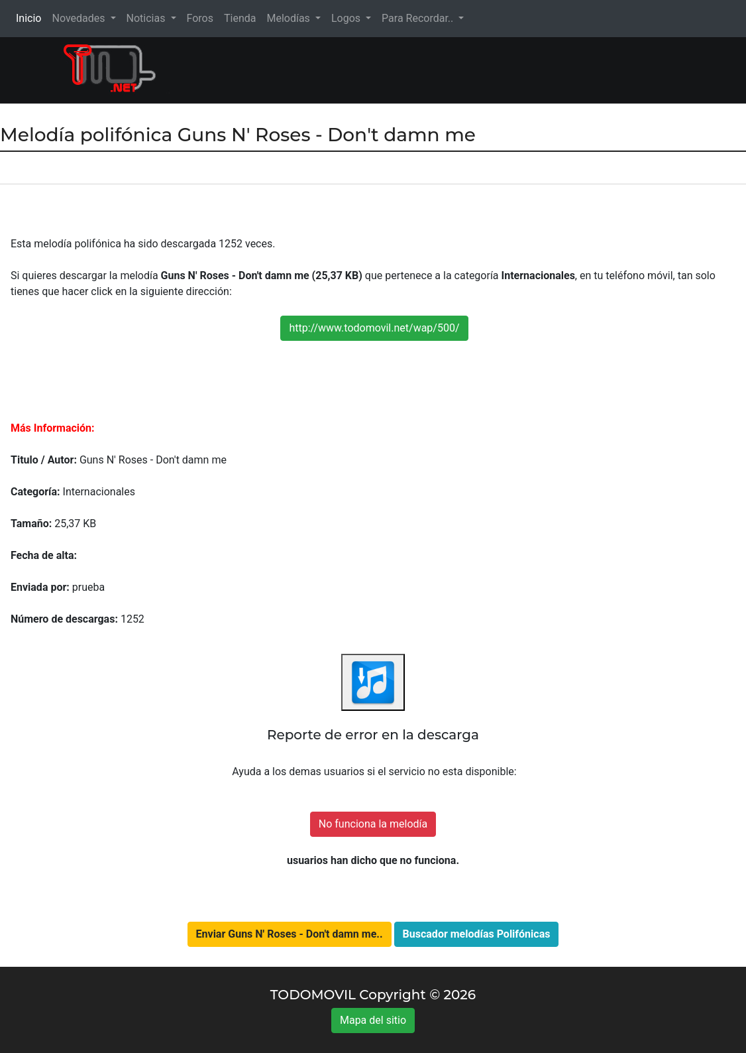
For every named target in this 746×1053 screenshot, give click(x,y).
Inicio (31, 18)
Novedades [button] (79, 18)
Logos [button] (347, 18)
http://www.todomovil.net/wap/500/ (374, 328)
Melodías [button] (289, 18)
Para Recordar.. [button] (419, 18)
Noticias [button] (147, 18)
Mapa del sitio (373, 1020)
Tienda (240, 18)
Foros (200, 18)
